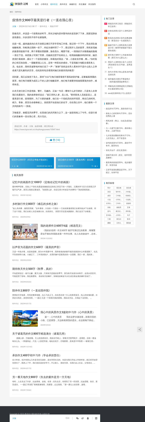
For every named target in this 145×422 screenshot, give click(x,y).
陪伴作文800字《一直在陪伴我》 (31, 292)
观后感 (118, 188)
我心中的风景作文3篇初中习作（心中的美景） (67, 314)
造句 (109, 211)
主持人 (118, 223)
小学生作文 (119, 200)
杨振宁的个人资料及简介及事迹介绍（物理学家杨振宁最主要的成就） (120, 48)
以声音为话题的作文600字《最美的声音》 (37, 248)
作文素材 (84, 4)
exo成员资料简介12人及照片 (120, 93)
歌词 (128, 219)
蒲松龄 (128, 223)
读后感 (128, 188)
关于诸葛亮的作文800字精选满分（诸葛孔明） (39, 336)
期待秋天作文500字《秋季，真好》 (33, 270)
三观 (109, 219)
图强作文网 (29, 414)
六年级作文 (129, 192)
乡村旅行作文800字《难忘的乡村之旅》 (35, 204)
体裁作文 (74, 4)
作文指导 (94, 4)
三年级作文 (119, 196)
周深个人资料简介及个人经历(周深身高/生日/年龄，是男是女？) (120, 65)
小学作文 (46, 4)
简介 (109, 188)
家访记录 (119, 211)
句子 (128, 215)
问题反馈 (46, 414)
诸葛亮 (118, 207)
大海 (14, 26)
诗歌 (109, 207)
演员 (109, 192)
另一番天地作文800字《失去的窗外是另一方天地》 (42, 380)
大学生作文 (110, 203)
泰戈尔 (118, 219)
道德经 (128, 203)
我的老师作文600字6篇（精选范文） (61, 226)
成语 (109, 196)
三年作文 (119, 203)
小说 (109, 200)
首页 (38, 4)
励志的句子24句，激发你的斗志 (119, 109)
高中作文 (65, 4)
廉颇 (109, 223)
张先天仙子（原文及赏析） (117, 150)
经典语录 (129, 196)
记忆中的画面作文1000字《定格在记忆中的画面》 (41, 182)
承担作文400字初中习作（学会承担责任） (37, 358)
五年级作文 (110, 215)
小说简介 (129, 200)
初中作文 (55, 4)
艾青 (128, 207)
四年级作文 (129, 211)
